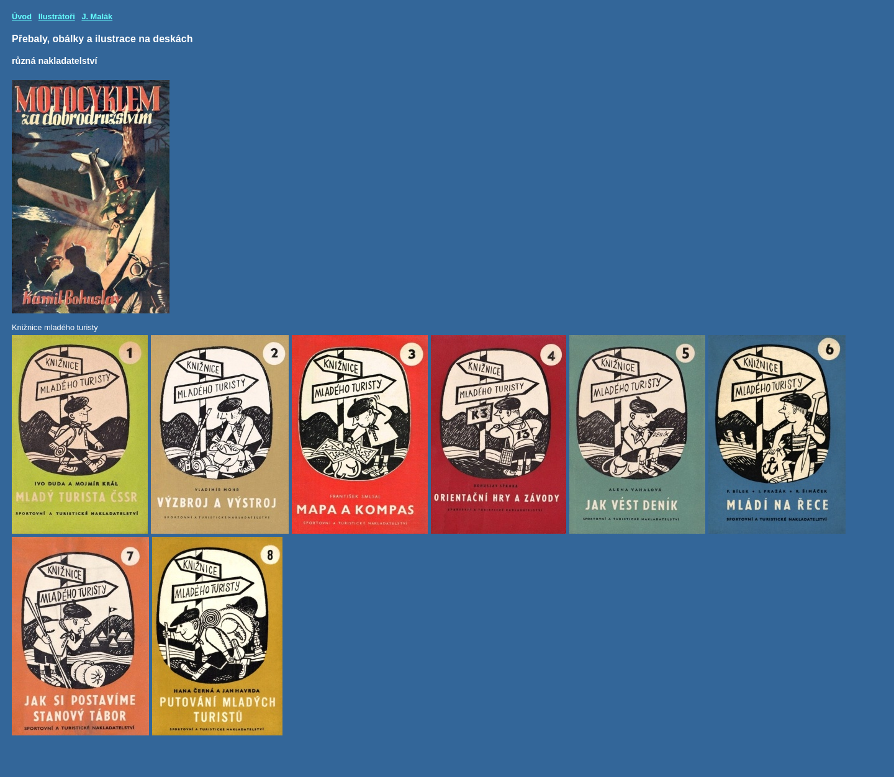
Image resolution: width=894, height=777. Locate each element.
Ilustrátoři (56, 16)
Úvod (22, 16)
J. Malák (96, 16)
